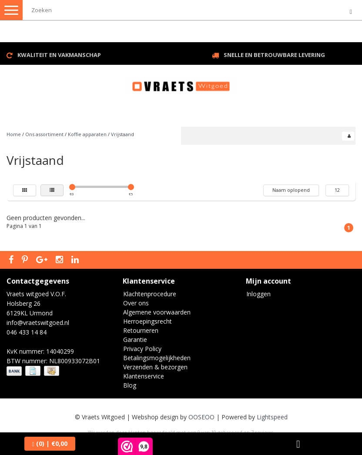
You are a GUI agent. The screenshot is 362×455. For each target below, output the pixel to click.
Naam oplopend (291, 190)
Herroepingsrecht (147, 321)
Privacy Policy (142, 349)
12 (337, 190)
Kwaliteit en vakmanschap (59, 55)
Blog (129, 385)
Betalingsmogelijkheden (157, 358)
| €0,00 (49, 443)
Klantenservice (143, 376)
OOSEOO (201, 417)
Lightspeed (272, 417)
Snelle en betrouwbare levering (274, 55)
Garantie (135, 339)
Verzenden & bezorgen (155, 367)
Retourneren (140, 330)
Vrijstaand (122, 134)
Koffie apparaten (87, 134)
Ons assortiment (44, 134)
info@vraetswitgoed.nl (38, 322)
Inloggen (258, 294)
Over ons (136, 303)
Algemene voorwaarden (157, 312)
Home (14, 134)
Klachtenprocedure (149, 294)
